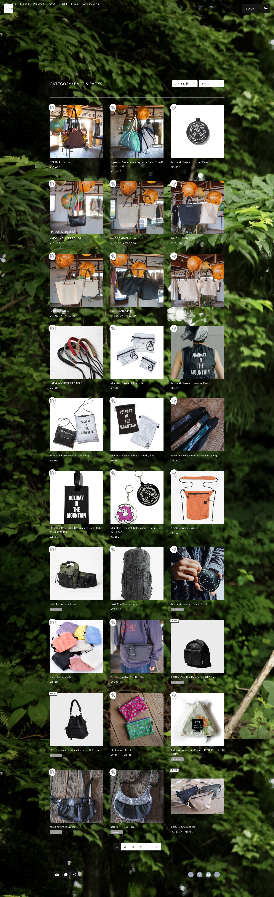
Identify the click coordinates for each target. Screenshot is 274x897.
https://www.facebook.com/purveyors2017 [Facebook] (191, 874)
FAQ (70, 8)
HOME (29, 8)
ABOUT (57, 8)
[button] (250, 8)
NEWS (42, 8)
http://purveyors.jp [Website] (217, 874)
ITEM (81, 8)
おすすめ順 (181, 83)
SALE (92, 8)
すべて (205, 83)
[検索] (8, 8)
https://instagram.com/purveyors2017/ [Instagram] (199, 874)
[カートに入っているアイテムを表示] (265, 8)
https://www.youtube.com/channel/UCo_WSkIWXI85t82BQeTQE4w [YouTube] (208, 874)
